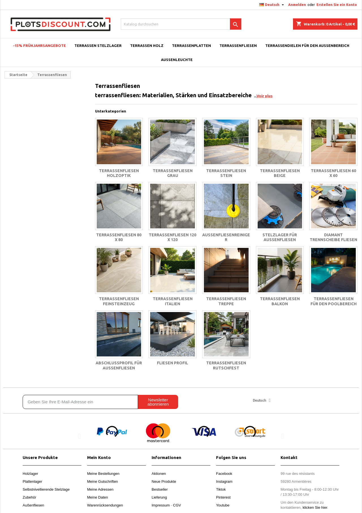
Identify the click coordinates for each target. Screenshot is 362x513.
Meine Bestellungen (103, 473)
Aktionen (159, 473)
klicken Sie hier (315, 507)
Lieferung (159, 497)
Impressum (161, 505)
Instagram (224, 481)
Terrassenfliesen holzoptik (119, 173)
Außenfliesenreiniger (226, 237)
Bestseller (160, 489)
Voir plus (265, 96)
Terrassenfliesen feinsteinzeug (119, 301)
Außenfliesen (33, 505)
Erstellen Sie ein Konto (336, 5)
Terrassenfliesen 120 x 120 (172, 237)
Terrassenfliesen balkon (280, 301)
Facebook (224, 473)
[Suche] (181, 24)
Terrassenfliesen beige (280, 173)
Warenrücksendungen (105, 505)
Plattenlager (32, 481)
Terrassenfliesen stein (226, 173)
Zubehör (29, 497)
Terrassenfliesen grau (173, 173)
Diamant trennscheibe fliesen (333, 237)
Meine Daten (97, 497)
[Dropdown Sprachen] (272, 5)
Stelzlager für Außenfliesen (279, 237)
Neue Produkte (164, 481)
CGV (177, 505)
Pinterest (223, 497)
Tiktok (221, 489)
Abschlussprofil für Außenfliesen (119, 365)
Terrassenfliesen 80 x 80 (118, 237)
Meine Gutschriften (102, 481)
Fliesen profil (172, 363)
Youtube (222, 505)
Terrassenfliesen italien (173, 301)
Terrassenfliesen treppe (226, 301)
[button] (79, 436)
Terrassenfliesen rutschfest (226, 365)
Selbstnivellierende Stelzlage (46, 489)
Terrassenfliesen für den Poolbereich (334, 301)
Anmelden (297, 5)
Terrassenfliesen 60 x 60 (333, 173)
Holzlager (30, 473)
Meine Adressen (100, 489)
